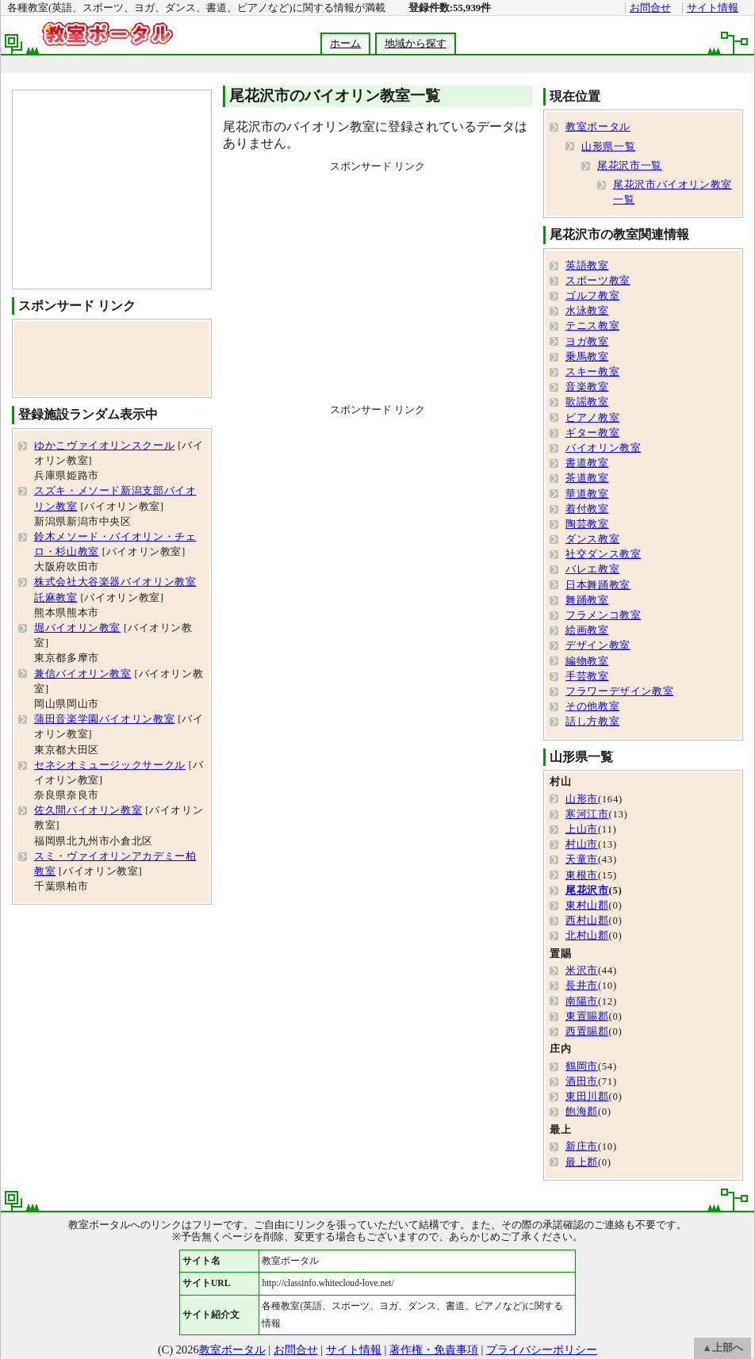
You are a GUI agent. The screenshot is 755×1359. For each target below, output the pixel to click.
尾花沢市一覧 (629, 165)
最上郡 (581, 1162)
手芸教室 (587, 676)
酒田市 (581, 1081)
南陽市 (581, 1001)
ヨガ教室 (587, 341)
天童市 (581, 859)
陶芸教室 (587, 524)
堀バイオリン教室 (77, 628)
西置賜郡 (587, 1031)
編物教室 (587, 661)
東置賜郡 (587, 1016)
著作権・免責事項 (433, 1349)
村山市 (581, 844)
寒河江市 (587, 814)
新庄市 (581, 1146)
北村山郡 (587, 935)
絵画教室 (587, 630)
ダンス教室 (592, 539)
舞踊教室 (587, 600)
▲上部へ (722, 1347)
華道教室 (587, 494)
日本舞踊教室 (597, 585)
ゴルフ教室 (592, 295)
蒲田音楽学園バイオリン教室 (104, 719)
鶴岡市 (581, 1066)
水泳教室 (587, 310)
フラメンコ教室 (603, 615)
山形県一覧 (608, 146)
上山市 (581, 829)
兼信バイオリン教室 (83, 674)
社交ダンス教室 (603, 554)
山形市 (581, 799)
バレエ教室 (592, 569)
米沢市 (581, 970)
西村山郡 (587, 920)
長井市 (581, 985)
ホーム (345, 43)
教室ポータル (597, 126)
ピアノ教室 (592, 417)
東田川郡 (587, 1096)
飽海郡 (581, 1111)
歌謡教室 (587, 402)
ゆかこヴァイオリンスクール (104, 445)
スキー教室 (592, 371)
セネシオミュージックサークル (110, 765)
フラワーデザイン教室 (619, 691)
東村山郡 (587, 905)
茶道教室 (587, 478)
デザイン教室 (597, 645)
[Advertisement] (377, 285)
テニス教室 (592, 325)
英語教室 (587, 265)
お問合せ (650, 7)
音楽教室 (587, 386)
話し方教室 (592, 721)
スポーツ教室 (597, 280)
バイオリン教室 (603, 448)
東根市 (581, 875)
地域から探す (415, 43)
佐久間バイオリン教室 (88, 810)
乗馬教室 (587, 356)
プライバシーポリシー (541, 1349)
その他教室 (592, 706)
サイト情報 (712, 7)
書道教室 (587, 463)
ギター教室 (592, 432)
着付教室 (587, 509)
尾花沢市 (587, 890)
